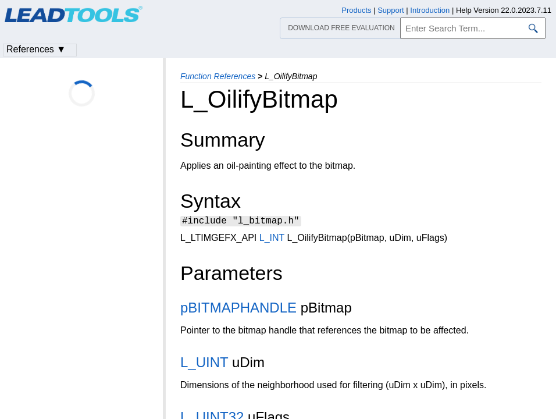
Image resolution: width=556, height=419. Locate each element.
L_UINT (204, 364)
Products (356, 10)
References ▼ (36, 49)
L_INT (271, 239)
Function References (217, 76)
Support (390, 10)
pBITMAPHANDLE (238, 309)
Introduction (430, 10)
